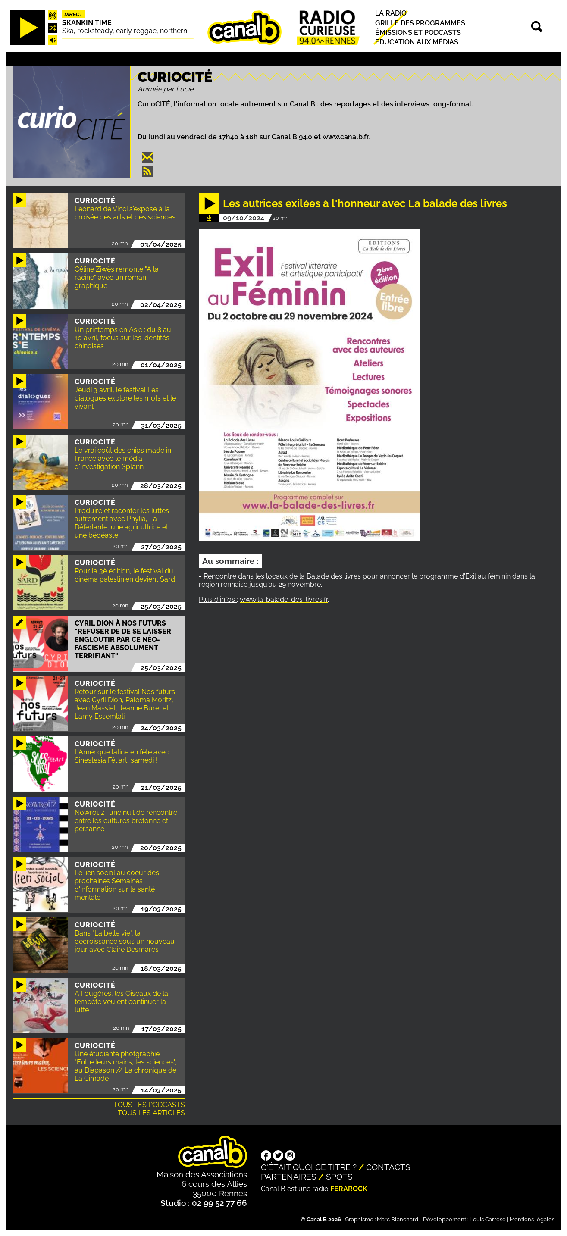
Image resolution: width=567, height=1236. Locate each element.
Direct (73, 14)
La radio (391, 13)
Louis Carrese (488, 1219)
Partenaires (288, 1176)
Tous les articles (151, 1113)
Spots (339, 1176)
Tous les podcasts (149, 1105)
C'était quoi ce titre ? (309, 1167)
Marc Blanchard (397, 1219)
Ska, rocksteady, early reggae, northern (124, 31)
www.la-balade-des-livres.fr (284, 599)
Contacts (388, 1167)
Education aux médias (416, 42)
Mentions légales (532, 1219)
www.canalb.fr (345, 137)
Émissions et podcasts (418, 32)
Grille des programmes (420, 23)
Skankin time (87, 23)
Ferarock (348, 1189)
